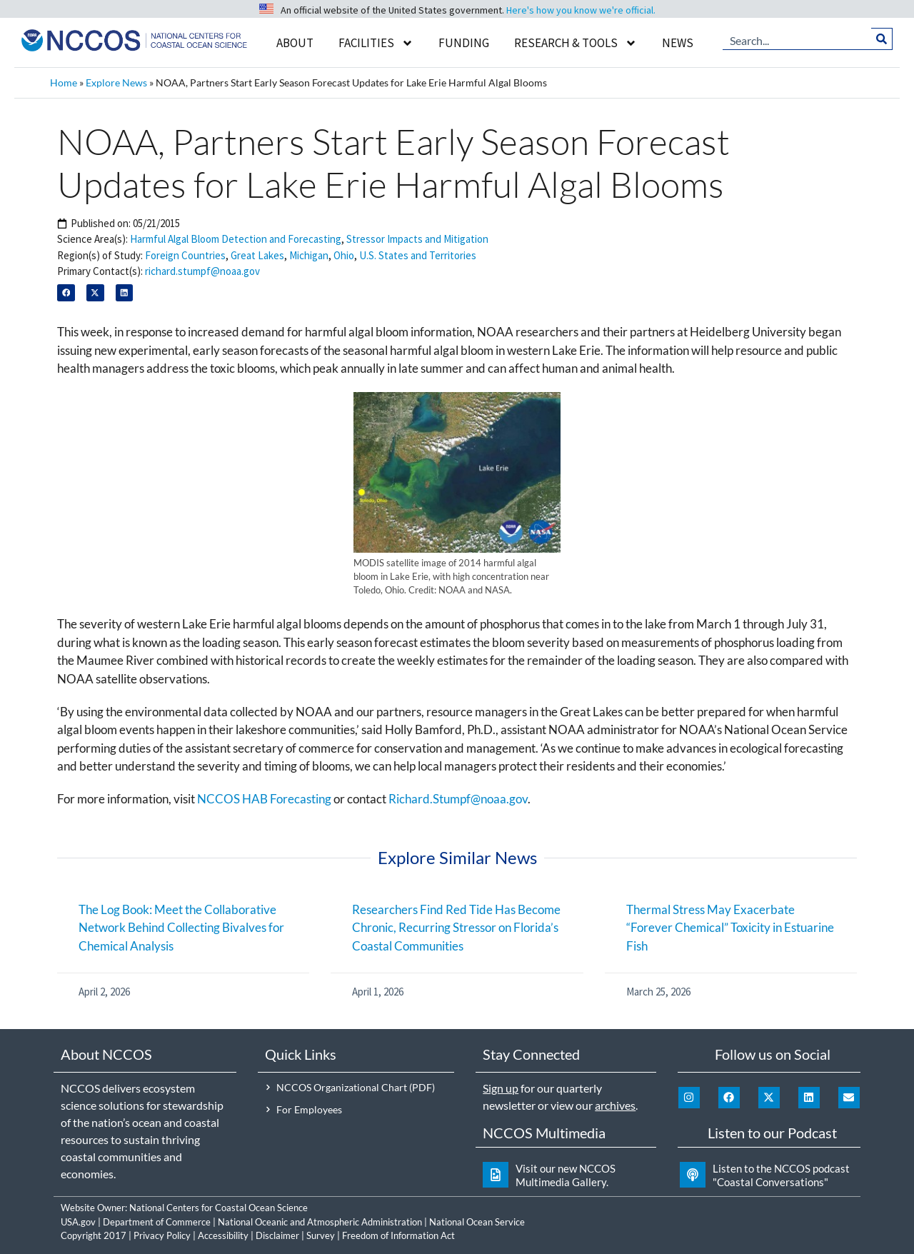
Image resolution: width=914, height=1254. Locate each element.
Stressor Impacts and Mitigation (417, 239)
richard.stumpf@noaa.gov (202, 271)
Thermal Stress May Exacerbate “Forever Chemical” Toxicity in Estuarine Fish (730, 927)
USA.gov (78, 1222)
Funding (463, 43)
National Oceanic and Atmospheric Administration (320, 1222)
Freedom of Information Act (398, 1235)
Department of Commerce (157, 1222)
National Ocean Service (477, 1222)
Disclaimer (277, 1235)
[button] (66, 293)
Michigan (308, 255)
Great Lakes (257, 255)
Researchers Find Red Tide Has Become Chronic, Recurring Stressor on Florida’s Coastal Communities (456, 927)
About (294, 43)
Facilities (375, 43)
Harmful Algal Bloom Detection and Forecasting (235, 239)
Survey (320, 1235)
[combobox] (797, 39)
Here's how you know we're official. (581, 10)
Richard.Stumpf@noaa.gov (458, 798)
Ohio (343, 255)
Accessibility (223, 1235)
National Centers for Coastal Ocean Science (218, 1207)
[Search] (882, 39)
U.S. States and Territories (417, 255)
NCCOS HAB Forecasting (264, 798)
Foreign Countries (185, 255)
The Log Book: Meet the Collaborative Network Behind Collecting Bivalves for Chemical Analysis (181, 927)
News (677, 43)
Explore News (116, 82)
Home (63, 82)
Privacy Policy (162, 1235)
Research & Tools (575, 43)
